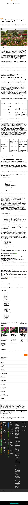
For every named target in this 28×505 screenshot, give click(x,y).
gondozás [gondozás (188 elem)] (15, 405)
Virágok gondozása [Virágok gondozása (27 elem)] (18, 411)
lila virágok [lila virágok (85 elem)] (23, 406)
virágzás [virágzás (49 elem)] (2, 412)
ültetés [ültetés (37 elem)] (10, 413)
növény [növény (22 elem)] (14, 407)
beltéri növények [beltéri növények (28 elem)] (9, 404)
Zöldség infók (5, 318)
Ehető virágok (6, 295)
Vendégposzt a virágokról (4, 395)
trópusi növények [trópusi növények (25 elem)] (7, 411)
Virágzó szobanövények (7, 312)
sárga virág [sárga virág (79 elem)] (2, 411)
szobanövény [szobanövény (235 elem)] (17, 465)
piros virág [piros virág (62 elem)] (18, 408)
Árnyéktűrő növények (3, 359)
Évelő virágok (6, 296)
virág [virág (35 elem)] (11, 411)
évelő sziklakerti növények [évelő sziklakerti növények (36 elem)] (4, 413)
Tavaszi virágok (6, 310)
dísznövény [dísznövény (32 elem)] (8, 405)
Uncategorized (3, 394)
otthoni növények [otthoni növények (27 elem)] (13, 408)
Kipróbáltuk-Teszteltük (4, 373)
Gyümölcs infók (6, 317)
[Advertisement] (14, 12)
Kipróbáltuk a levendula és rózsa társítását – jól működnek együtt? (23, 335)
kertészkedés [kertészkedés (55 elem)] (11, 406)
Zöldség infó (23, 429)
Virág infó (14, 0)
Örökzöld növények (6, 303)
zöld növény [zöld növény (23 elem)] (15, 412)
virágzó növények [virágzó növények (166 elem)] (6, 412)
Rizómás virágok (6, 306)
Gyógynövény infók (6, 315)
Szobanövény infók (6, 314)
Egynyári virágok (3, 363)
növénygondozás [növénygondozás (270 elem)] (21, 407)
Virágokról (2, 18)
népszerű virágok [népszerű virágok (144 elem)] (9, 407)
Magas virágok (6, 300)
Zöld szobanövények (3, 401)
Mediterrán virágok (3, 377)
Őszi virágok (5, 304)
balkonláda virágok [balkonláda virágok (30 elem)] (3, 404)
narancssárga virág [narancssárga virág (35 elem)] (3, 407)
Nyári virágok (5, 302)
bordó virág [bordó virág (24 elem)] (23, 404)
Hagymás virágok (6, 298)
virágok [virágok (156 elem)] (14, 411)
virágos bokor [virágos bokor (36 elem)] (23, 411)
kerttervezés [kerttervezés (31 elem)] (2, 406)
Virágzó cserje (6, 311)
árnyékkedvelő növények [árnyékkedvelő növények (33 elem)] (21, 412)
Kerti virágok (5, 299)
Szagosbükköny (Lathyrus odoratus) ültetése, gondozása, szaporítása (4, 335)
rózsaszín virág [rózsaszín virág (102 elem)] (22, 408)
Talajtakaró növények (7, 309)
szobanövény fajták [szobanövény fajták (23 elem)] (17, 469)
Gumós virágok (6, 297)
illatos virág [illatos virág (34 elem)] (19, 405)
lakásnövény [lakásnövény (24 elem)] (19, 406)
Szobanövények (6, 308)
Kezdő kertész (23, 423)
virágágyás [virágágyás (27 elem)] (11, 412)
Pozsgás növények (6, 305)
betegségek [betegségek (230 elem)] (14, 404)
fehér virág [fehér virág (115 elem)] (11, 405)
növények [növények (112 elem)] (17, 407)
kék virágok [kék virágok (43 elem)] (15, 406)
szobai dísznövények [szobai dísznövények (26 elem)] (17, 463)
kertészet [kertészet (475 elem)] (6, 406)
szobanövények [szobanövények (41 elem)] (17, 467)
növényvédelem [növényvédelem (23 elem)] (3, 408)
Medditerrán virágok (7, 301)
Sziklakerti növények (7, 307)
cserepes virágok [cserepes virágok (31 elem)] (3, 405)
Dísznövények (6, 294)
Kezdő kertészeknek (7, 316)
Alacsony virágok (6, 292)
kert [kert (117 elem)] (22, 405)
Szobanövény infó (24, 426)
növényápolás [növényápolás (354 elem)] (8, 408)
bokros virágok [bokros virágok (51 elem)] (19, 404)
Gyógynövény (2, 369)
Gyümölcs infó (23, 430)
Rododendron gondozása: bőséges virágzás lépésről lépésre (13, 335)
